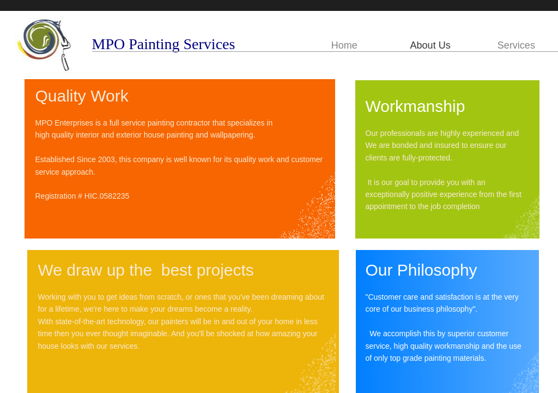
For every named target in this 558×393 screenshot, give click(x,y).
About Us (430, 45)
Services (516, 45)
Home (344, 45)
